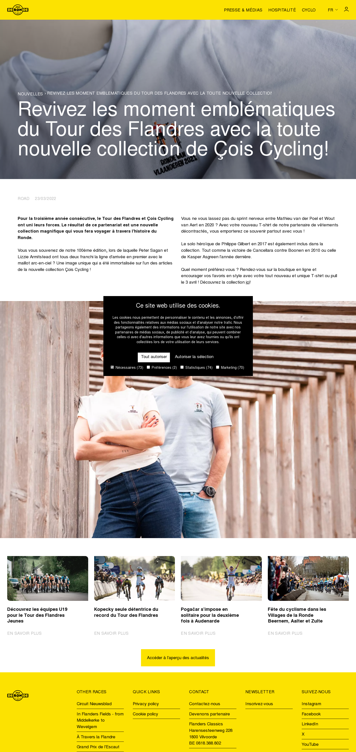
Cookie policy (145, 714)
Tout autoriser (153, 357)
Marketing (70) (230, 368)
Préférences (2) (162, 368)
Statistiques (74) (196, 368)
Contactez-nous (204, 704)
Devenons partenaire (209, 714)
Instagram (311, 704)
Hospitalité (282, 10)
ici (248, 283)
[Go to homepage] (17, 9)
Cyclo (309, 10)
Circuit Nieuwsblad (94, 704)
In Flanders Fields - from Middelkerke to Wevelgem (100, 720)
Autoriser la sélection (194, 357)
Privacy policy (146, 704)
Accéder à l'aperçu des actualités (178, 658)
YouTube (310, 745)
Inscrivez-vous (259, 704)
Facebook (311, 714)
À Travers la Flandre (96, 737)
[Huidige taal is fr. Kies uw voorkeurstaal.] (333, 10)
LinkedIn (310, 725)
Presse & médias (243, 10)
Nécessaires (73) (127, 368)
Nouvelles (30, 94)
